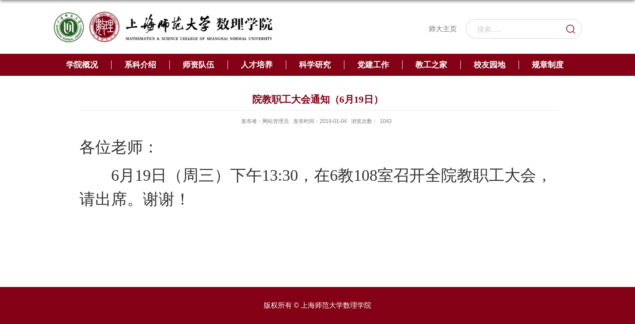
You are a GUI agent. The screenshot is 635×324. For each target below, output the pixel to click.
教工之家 (431, 64)
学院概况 (82, 64)
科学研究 (315, 64)
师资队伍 (198, 64)
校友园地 (489, 64)
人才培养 (257, 64)
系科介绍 (140, 64)
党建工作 (373, 64)
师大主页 (443, 29)
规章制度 (548, 64)
